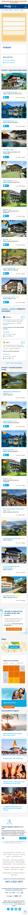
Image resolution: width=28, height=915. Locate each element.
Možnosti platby (7, 864)
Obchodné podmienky (8, 862)
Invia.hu (5, 904)
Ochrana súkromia (7, 873)
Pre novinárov (6, 867)
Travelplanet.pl (11, 904)
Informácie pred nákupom (18, 860)
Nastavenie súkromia (19, 873)
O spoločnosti (14, 869)
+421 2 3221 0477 (14, 881)
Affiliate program (15, 867)
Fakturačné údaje (19, 862)
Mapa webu (14, 875)
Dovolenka (6, 10)
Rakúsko (11, 10)
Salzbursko (16, 10)
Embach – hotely (8, 309)
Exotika (10, 854)
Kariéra (23, 867)
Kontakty (21, 869)
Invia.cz (23, 902)
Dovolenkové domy (17, 856)
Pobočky (6, 869)
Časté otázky (6, 860)
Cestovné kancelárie (8, 852)
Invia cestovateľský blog (19, 864)
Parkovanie (16, 854)
